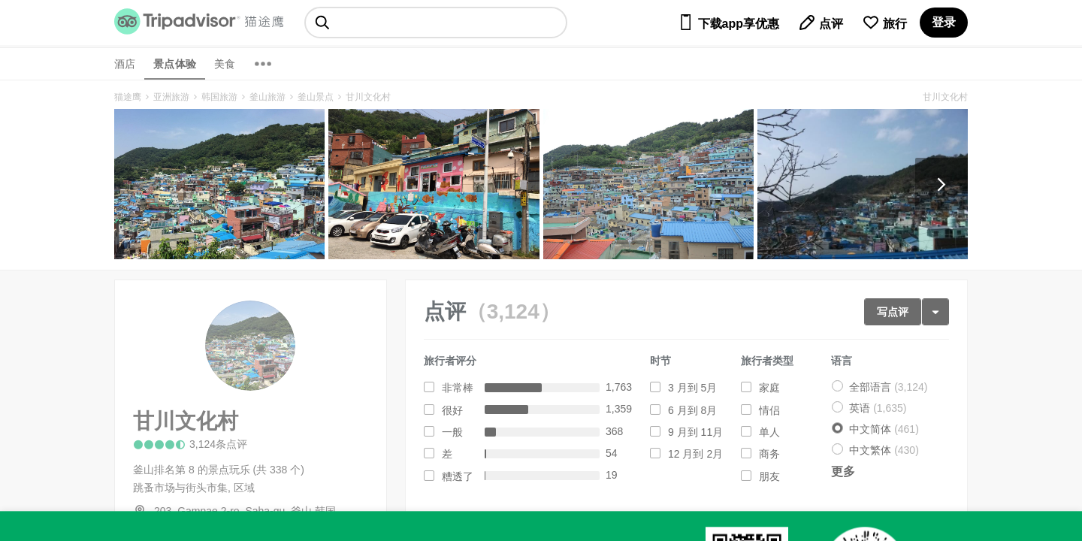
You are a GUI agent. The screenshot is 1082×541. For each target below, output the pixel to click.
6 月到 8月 (692, 410)
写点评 (892, 312)
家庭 (769, 388)
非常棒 (457, 388)
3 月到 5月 (692, 388)
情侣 (769, 410)
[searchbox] (436, 22)
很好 (452, 410)
